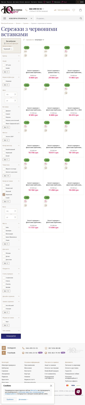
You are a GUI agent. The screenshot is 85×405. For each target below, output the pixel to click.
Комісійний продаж (52, 371)
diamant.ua (34, 390)
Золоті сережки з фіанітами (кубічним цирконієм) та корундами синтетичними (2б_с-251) (73, 146)
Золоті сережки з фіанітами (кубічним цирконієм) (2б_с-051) (33, 71)
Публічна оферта (71, 381)
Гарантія (68, 371)
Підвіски (5, 376)
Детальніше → (23, 399)
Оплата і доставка (71, 368)
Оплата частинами (51, 368)
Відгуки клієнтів (30, 382)
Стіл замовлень (50, 373)
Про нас (3, 2)
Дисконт (27, 2)
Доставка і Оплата (18, 2)
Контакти (34, 2)
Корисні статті (29, 379)
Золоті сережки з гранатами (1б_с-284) (74, 109)
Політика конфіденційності (71, 377)
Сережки (5, 371)
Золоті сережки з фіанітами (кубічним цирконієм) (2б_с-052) (33, 109)
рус (82, 2)
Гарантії (47, 2)
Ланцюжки (6, 373)
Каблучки (5, 368)
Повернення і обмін (72, 373)
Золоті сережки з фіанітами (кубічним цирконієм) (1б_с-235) (74, 71)
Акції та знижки (50, 365)
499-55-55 (32, 348)
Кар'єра (27, 373)
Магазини (56, 2)
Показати (11, 336)
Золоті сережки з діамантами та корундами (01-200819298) (53, 71)
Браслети (5, 379)
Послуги (9, 2)
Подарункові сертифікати (49, 377)
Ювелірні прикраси (8, 365)
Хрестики (5, 382)
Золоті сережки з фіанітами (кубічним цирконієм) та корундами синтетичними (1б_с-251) (73, 184)
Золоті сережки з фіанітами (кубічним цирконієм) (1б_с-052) (53, 109)
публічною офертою (25, 392)
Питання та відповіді (72, 365)
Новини (40, 2)
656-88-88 (54, 348)
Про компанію (29, 365)
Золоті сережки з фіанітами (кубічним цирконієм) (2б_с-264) (53, 184)
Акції (64, 2)
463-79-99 (54, 353)
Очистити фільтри (12, 43)
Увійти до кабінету (62, 10)
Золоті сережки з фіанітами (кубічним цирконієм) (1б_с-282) (33, 146)
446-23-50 (31, 353)
